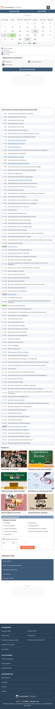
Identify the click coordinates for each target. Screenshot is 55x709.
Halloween (8, 534)
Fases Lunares (7, 65)
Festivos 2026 (42, 11)
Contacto (4, 687)
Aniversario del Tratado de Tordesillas (20, 180)
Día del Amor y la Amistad (37, 529)
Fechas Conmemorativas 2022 (12, 565)
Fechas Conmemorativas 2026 (9, 640)
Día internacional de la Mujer (38, 531)
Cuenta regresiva (6, 663)
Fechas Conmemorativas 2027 (36, 640)
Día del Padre (12, 294)
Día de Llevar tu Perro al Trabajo (18, 352)
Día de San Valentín (10, 531)
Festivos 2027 (31, 635)
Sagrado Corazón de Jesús (16, 400)
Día (7, 543)
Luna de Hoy (7, 574)
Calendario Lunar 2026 (10, 570)
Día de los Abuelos (10, 529)
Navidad (7, 523)
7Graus (26, 701)
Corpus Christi (12, 246)
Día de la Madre (9, 526)
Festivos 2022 (7, 561)
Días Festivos (7, 62)
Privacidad (4, 682)
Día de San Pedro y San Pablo (17, 426)
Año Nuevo (33, 523)
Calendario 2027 (32, 631)
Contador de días (8, 578)
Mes (19, 543)
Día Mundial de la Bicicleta (16, 143)
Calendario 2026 (14, 11)
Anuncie (3, 691)
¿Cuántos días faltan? (11, 517)
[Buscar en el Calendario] (48, 7)
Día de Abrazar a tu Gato (16, 157)
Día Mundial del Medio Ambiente (18, 163)
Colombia (18, 7)
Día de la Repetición (14, 147)
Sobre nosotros (5, 678)
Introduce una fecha (11, 539)
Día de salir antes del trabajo (17, 140)
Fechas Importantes (34, 62)
